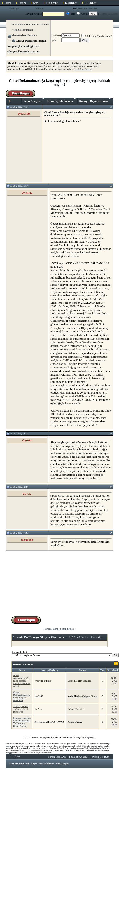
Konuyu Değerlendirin (95, 100)
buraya (8, 746)
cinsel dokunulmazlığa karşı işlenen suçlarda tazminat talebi (21, 680)
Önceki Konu (51, 628)
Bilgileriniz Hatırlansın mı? (96, 36)
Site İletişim (62, 763)
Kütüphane (52, 2)
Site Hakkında (46, 763)
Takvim (39, 8)
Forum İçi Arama (109, 13)
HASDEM (90, 2)
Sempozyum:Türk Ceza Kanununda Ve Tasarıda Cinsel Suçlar (22, 721)
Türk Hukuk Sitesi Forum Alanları (30, 24)
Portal (8, 2)
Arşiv (34, 763)
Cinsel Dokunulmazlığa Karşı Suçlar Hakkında (21, 696)
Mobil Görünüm (101, 756)
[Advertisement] (78, 152)
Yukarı (14, 756)
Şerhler (93, 8)
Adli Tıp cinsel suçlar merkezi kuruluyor (20, 709)
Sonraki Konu (67, 628)
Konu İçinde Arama (61, 100)
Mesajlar (82, 8)
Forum (22, 2)
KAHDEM (71, 2)
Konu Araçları (34, 100)
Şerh (35, 2)
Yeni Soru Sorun (82, 69)
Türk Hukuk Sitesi (19, 763)
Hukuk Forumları (23, 29)
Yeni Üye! (14, 8)
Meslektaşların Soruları (24, 35)
